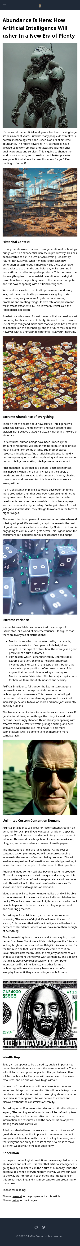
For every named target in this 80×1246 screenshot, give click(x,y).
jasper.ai (17, 1196)
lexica (15, 1200)
